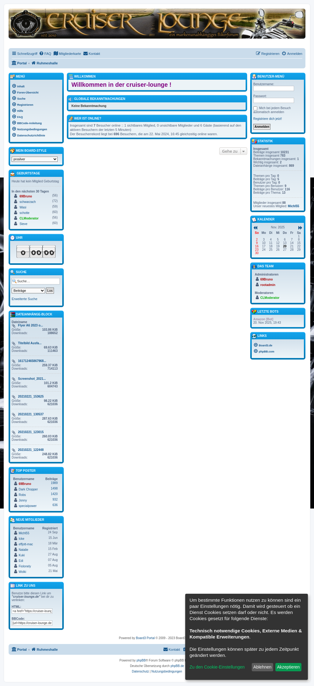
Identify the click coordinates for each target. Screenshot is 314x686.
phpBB (141, 660)
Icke (21, 538)
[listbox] (35, 159)
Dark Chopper (28, 489)
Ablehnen (262, 667)
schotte (24, 213)
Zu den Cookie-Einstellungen (217, 667)
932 (55, 499)
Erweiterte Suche (24, 299)
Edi (21, 560)
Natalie (23, 549)
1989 (54, 483)
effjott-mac (26, 544)
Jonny (23, 500)
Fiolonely (25, 566)
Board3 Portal (145, 638)
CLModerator (29, 218)
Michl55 (24, 533)
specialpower (27, 506)
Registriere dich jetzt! (267, 118)
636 (55, 505)
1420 (54, 494)
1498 (54, 488)
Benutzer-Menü (268, 76)
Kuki (22, 555)
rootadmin (267, 285)
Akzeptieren (288, 667)
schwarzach (28, 202)
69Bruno (26, 196)
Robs (22, 495)
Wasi (23, 207)
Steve (24, 224)
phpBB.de (177, 666)
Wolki (22, 572)
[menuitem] (45, 53)
